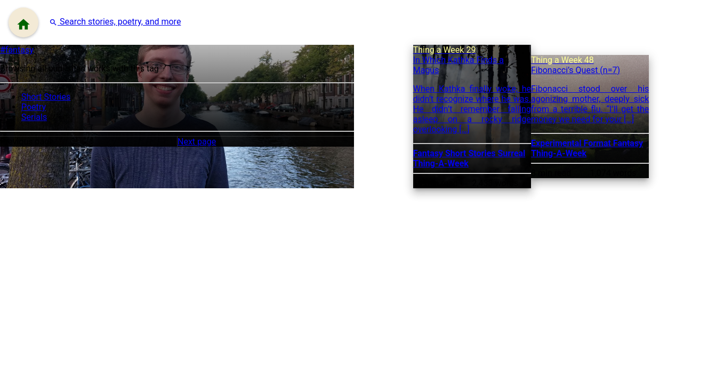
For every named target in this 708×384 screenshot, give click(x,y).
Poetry (33, 107)
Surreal (512, 153)
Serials (34, 117)
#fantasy (17, 50)
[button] (115, 21)
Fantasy (429, 153)
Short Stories (45, 97)
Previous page (27, 142)
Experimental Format (572, 143)
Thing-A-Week (441, 163)
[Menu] (23, 22)
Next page (197, 142)
